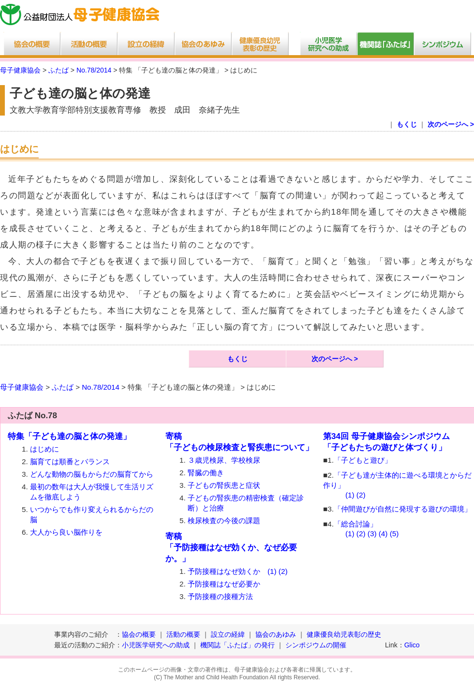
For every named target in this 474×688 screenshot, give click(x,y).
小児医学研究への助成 (157, 645)
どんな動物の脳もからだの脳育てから (91, 474)
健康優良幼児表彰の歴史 (344, 634)
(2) (283, 571)
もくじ (407, 124)
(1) (272, 571)
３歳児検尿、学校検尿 (224, 460)
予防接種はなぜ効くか (224, 571)
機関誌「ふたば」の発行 (237, 645)
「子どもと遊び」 (363, 460)
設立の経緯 (228, 634)
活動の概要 (183, 634)
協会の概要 (139, 634)
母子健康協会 (20, 70)
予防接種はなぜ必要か (224, 584)
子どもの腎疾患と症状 (224, 485)
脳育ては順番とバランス (70, 461)
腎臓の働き (206, 472)
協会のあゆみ (275, 634)
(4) (383, 533)
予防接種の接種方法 (220, 596)
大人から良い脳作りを (66, 532)
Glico (412, 645)
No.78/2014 (93, 70)
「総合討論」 (355, 524)
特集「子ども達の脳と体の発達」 (69, 436)
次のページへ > (451, 124)
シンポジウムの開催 (315, 645)
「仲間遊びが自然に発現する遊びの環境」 (403, 509)
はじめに (44, 449)
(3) (372, 533)
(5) (394, 533)
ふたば (58, 70)
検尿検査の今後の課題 (224, 520)
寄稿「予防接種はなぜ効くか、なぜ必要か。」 (231, 547)
